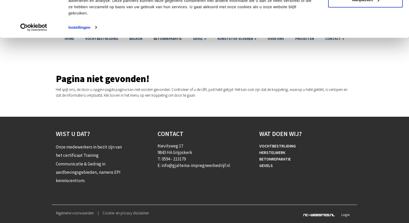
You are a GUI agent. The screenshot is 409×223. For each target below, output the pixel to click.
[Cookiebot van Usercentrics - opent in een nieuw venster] (34, 58)
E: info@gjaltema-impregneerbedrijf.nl (194, 165)
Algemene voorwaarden (75, 212)
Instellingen (79, 58)
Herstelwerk (272, 152)
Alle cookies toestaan (365, 13)
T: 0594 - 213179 (172, 159)
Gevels (266, 165)
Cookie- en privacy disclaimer (126, 212)
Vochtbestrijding (277, 145)
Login (345, 214)
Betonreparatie (275, 159)
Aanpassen (365, 31)
